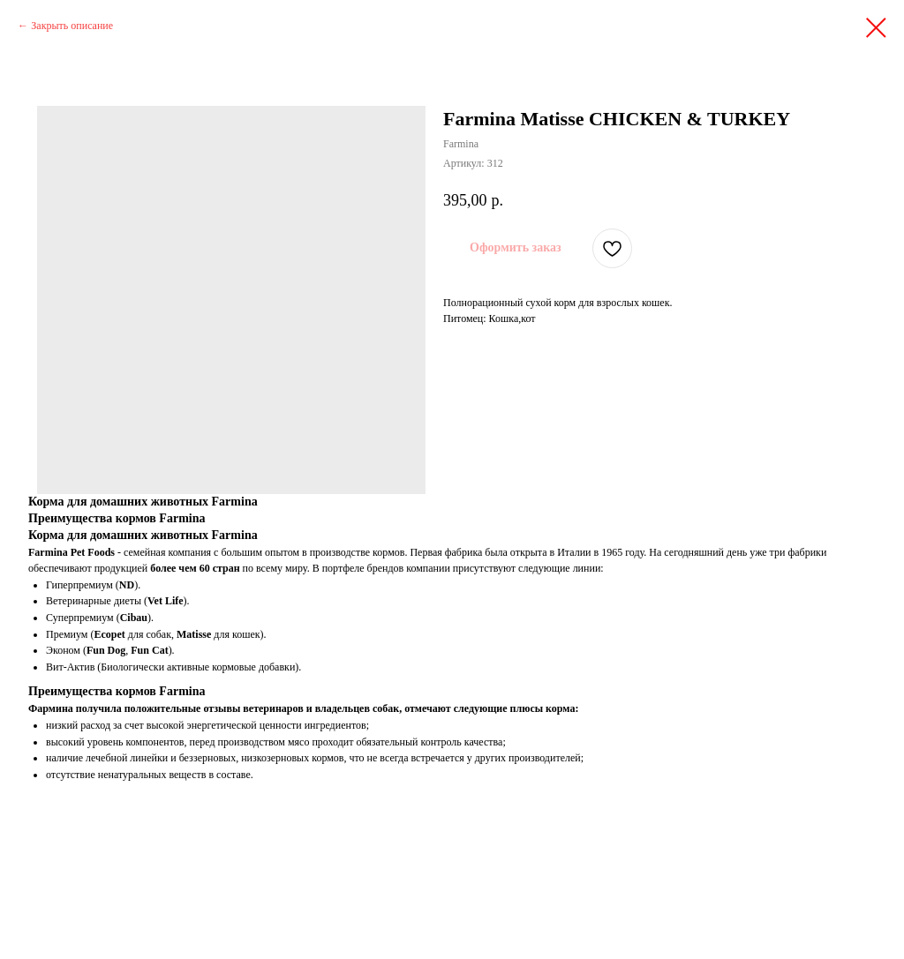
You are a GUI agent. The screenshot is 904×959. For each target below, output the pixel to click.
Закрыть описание (72, 25)
